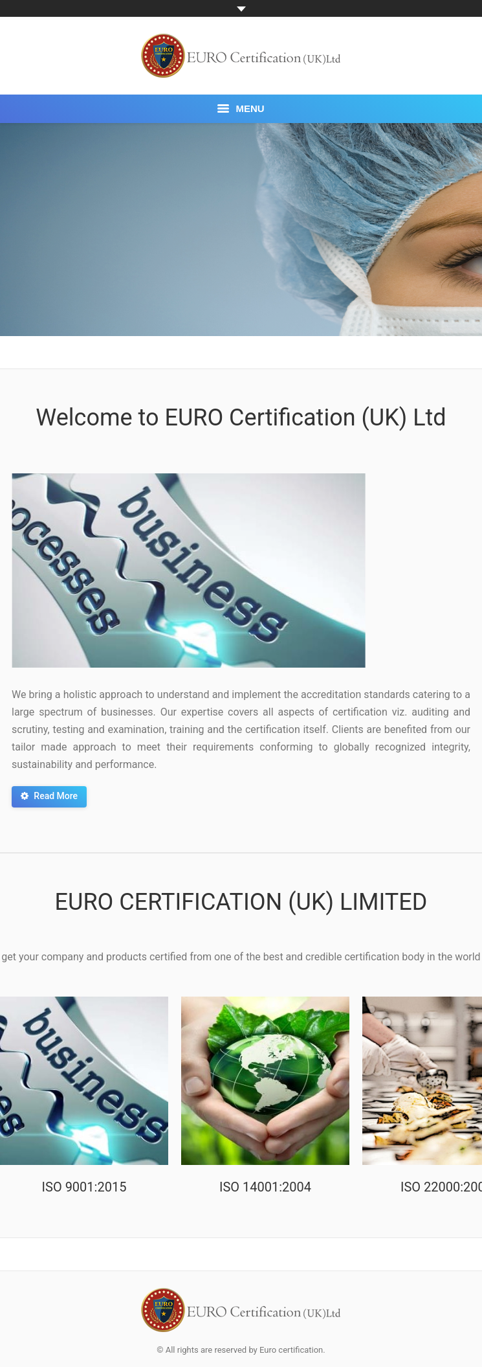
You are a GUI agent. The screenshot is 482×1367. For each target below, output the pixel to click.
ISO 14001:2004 (265, 1187)
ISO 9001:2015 (84, 1187)
